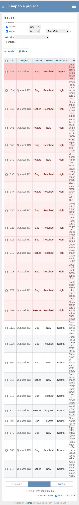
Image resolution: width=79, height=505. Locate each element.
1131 (12, 327)
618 (12, 469)
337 (12, 191)
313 (12, 252)
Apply (11, 51)
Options (11, 42)
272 (12, 290)
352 (12, 145)
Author (12, 31)
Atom (60, 495)
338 (12, 174)
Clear (25, 51)
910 (12, 410)
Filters (11, 22)
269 (12, 310)
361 (12, 127)
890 (12, 421)
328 (12, 227)
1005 (12, 343)
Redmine (29, 503)
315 (12, 239)
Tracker (38, 60)
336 (12, 210)
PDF (73, 495)
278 (12, 271)
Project (24, 60)
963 (12, 379)
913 (12, 395)
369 (12, 109)
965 (12, 362)
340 (12, 159)
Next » (61, 484)
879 (12, 432)
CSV (67, 495)
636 (12, 450)
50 (52, 491)
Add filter (9, 37)
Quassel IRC (24, 71)
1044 (12, 90)
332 (12, 71)
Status (12, 26)
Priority (60, 60)
